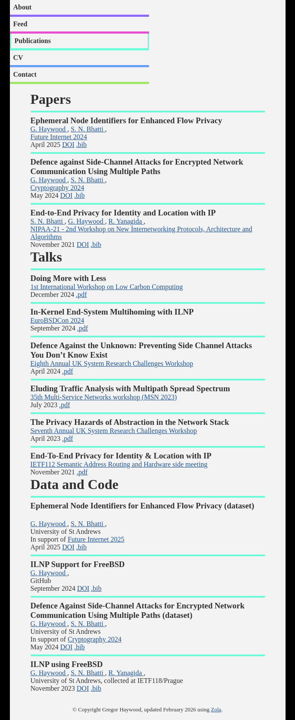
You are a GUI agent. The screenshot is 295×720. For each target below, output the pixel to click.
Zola (216, 709)
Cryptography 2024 (57, 187)
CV (18, 57)
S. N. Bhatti (88, 129)
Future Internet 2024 (59, 136)
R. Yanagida (126, 221)
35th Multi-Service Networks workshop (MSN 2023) (104, 397)
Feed (20, 24)
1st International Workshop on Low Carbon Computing (107, 286)
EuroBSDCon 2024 (57, 320)
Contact (25, 74)
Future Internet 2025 (96, 539)
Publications (33, 40)
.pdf (81, 294)
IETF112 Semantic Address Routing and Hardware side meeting (119, 464)
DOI (68, 144)
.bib (81, 144)
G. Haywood (49, 129)
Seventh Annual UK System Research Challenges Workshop (114, 430)
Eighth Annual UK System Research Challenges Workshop (112, 363)
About (22, 7)
